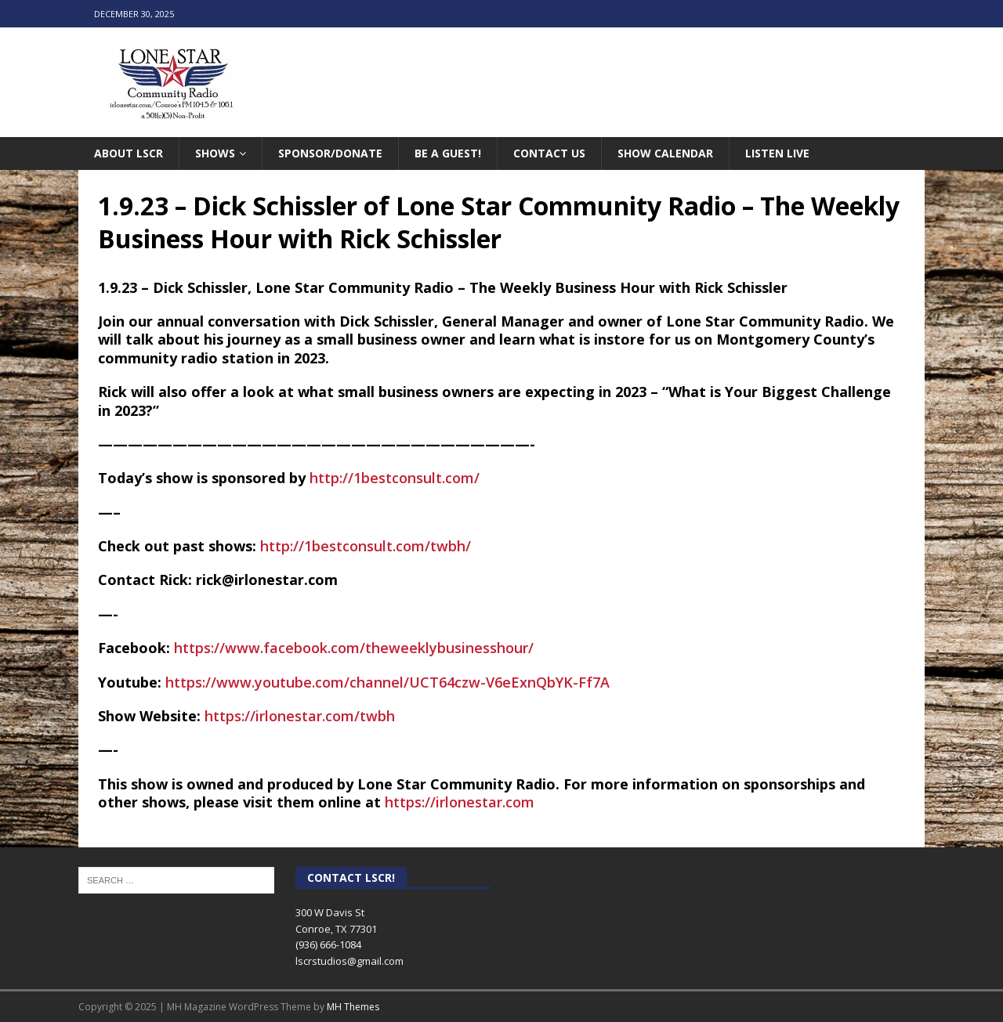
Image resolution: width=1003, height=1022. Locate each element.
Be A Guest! (448, 153)
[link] (354, 647)
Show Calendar (665, 153)
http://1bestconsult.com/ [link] (395, 477)
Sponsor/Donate (330, 153)
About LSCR (128, 153)
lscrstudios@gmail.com (349, 961)
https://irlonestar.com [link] (459, 802)
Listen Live (777, 153)
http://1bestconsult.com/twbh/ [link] (365, 545)
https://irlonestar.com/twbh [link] (300, 715)
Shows (215, 153)
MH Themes (353, 1006)
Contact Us (549, 153)
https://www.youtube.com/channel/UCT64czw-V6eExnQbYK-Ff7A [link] (387, 682)
